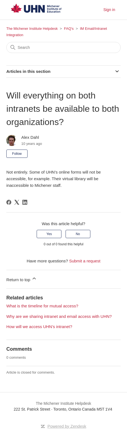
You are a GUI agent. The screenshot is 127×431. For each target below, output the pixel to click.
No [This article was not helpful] (78, 234)
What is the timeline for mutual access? (42, 306)
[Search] (63, 47)
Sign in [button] (109, 9)
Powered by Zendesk (66, 426)
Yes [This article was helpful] (49, 234)
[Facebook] (8, 202)
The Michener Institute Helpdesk (32, 28)
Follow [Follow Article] (17, 154)
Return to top (21, 279)
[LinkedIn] (24, 202)
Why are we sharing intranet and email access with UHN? (59, 316)
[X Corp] (16, 202)
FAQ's (69, 28)
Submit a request (84, 261)
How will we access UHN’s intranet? (39, 326)
